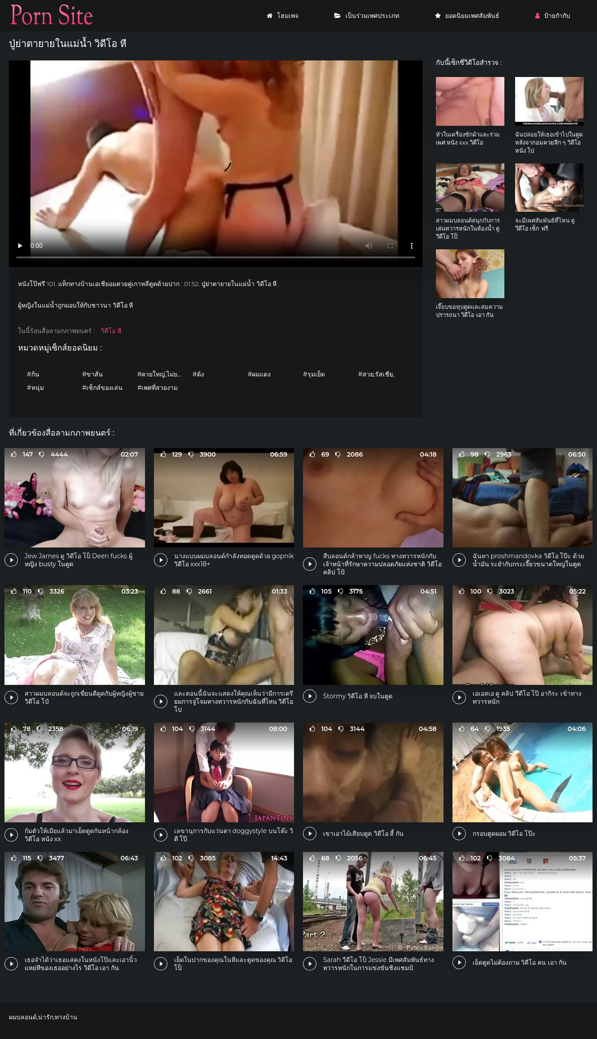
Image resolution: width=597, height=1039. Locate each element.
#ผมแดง (259, 374)
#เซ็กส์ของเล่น (102, 388)
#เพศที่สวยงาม (157, 388)
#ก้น (33, 374)
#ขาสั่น (92, 374)
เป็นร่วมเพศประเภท (366, 16)
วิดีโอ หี (111, 331)
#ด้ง (198, 374)
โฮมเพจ (282, 16)
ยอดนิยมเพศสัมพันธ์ (467, 16)
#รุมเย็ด (314, 374)
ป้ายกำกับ (552, 16)
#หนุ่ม (35, 388)
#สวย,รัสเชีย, (376, 374)
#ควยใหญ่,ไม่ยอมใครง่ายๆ (162, 374)
